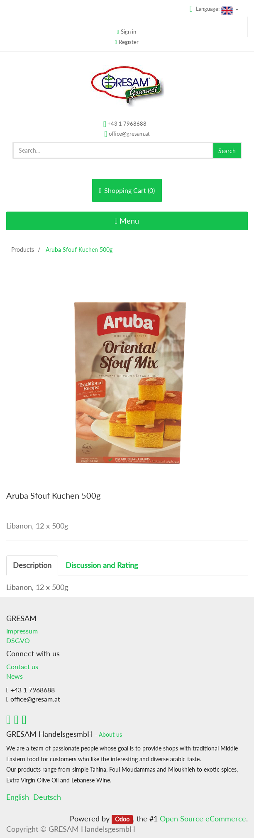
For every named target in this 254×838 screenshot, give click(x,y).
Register (129, 42)
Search (227, 150)
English (17, 796)
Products (22, 249)
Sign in (128, 31)
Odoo (122, 819)
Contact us (22, 666)
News (14, 676)
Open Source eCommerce (203, 818)
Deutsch (47, 796)
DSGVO (18, 640)
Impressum (22, 631)
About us (110, 734)
